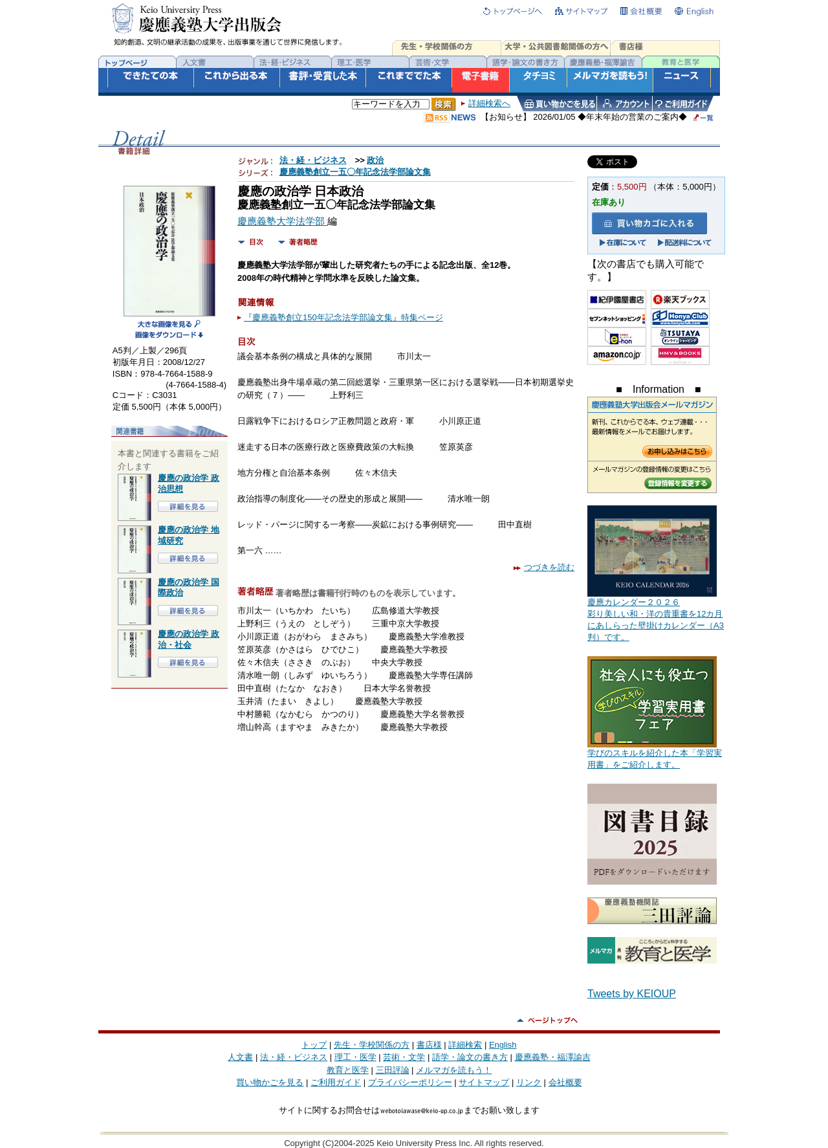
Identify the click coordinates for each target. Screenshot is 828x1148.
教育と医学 (348, 1070)
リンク (528, 1082)
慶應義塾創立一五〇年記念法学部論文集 (355, 172)
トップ (314, 1045)
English (503, 1045)
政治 (375, 160)
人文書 (240, 1057)
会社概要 (565, 1082)
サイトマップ (484, 1082)
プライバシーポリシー (410, 1082)
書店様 (429, 1045)
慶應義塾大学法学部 (282, 221)
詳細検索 (465, 1045)
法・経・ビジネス (313, 160)
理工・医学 (355, 1057)
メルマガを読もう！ (454, 1070)
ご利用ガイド (335, 1082)
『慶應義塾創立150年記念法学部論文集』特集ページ (343, 317)
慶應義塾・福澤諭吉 (553, 1057)
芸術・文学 (404, 1057)
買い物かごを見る (269, 1082)
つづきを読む (544, 567)
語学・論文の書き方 (470, 1057)
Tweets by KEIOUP (631, 993)
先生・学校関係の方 (371, 1045)
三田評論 (392, 1070)
